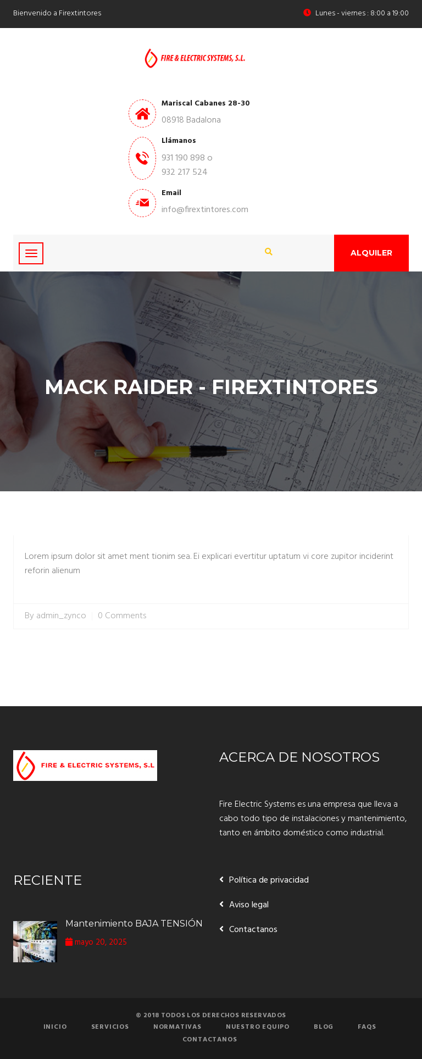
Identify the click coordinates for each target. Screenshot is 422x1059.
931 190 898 (183, 158)
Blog (324, 1027)
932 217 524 (185, 172)
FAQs (367, 1027)
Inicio (55, 1027)
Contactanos (253, 930)
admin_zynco (61, 616)
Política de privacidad (269, 880)
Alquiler (371, 253)
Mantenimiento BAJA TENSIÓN (134, 923)
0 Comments (122, 616)
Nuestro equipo (258, 1027)
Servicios (110, 1027)
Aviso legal (249, 905)
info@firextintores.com (205, 210)
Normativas (177, 1027)
